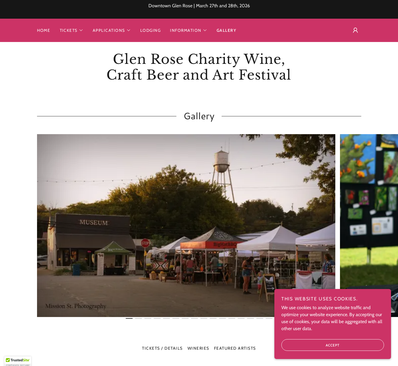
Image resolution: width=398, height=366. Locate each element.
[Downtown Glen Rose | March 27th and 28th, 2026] (199, 9)
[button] (72, 30)
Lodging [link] (150, 30)
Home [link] (43, 30)
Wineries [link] (198, 348)
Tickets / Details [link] (162, 348)
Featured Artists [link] (235, 348)
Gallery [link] (226, 30)
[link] (199, 78)
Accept (310, 345)
